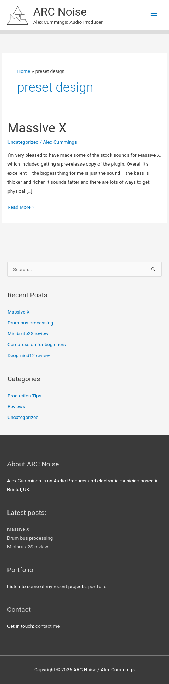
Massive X (37, 128)
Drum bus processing (30, 323)
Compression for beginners (36, 344)
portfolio (97, 586)
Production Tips (24, 395)
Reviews (16, 406)
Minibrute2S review (28, 333)
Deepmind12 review (28, 355)
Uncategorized (23, 142)
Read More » (20, 207)
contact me (47, 626)
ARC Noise (60, 11)
